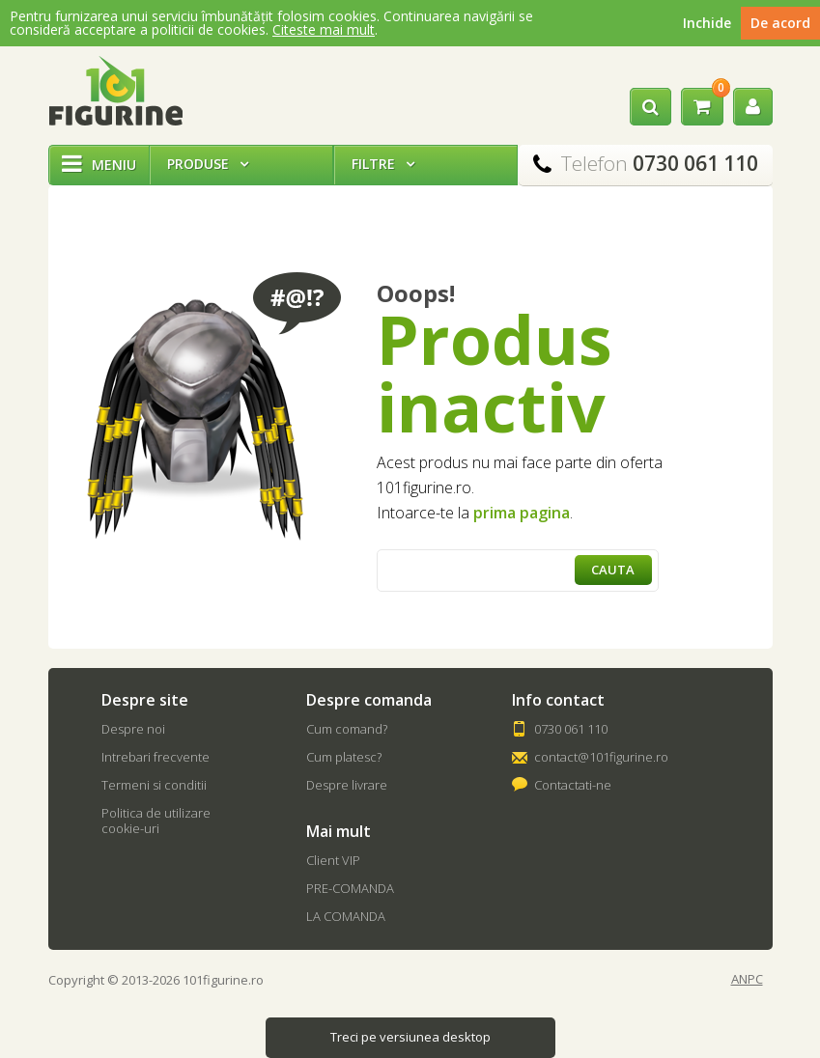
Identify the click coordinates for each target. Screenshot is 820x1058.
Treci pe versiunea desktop (410, 1036)
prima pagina (521, 512)
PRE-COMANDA (350, 888)
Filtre (383, 163)
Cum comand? (346, 729)
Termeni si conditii (154, 785)
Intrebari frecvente (155, 757)
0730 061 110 (571, 729)
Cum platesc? (344, 757)
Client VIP (333, 860)
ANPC (747, 979)
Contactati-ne (572, 785)
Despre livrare (346, 785)
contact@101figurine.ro (601, 757)
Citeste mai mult (323, 29)
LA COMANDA (345, 916)
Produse (207, 163)
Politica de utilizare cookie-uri (156, 820)
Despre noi (133, 729)
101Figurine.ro (115, 90)
